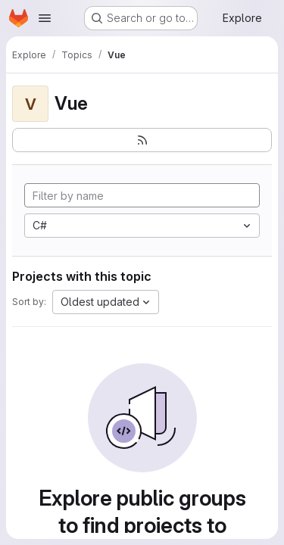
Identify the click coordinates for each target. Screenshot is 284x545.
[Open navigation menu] (45, 18)
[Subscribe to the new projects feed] (142, 140)
